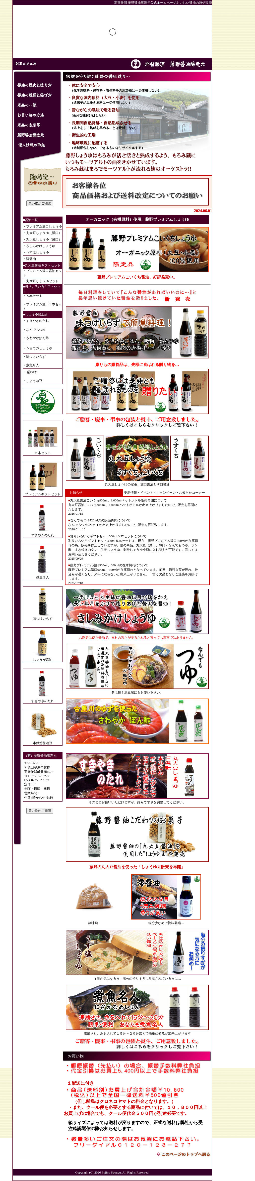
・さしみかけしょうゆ (39, 246)
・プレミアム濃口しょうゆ (42, 226)
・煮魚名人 (31, 365)
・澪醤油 (29, 259)
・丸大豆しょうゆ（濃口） (42, 233)
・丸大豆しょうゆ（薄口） (42, 239)
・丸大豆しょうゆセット (41, 281)
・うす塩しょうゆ (36, 252)
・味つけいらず (34, 356)
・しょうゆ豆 (32, 381)
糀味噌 (32, 372)
